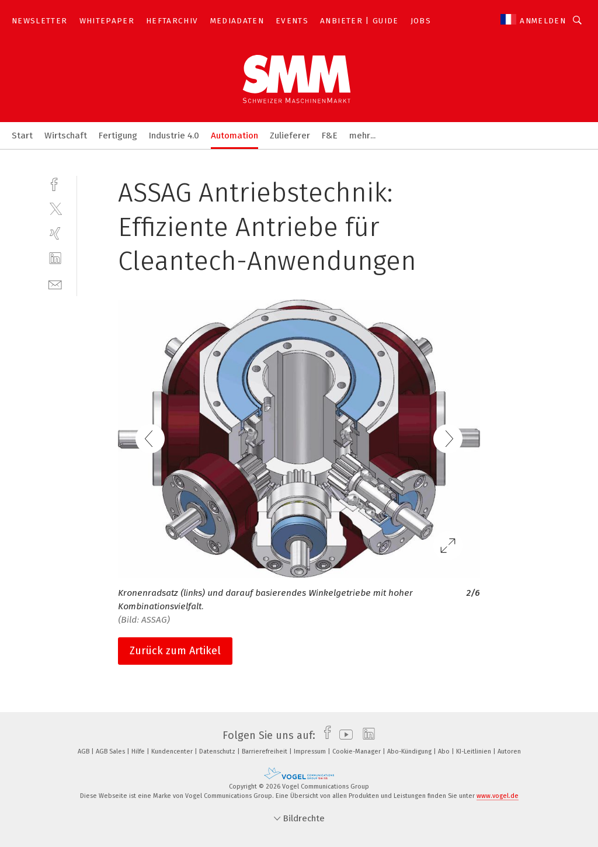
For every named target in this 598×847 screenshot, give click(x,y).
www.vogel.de (498, 796)
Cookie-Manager (357, 751)
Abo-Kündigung (410, 751)
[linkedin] (55, 258)
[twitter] (55, 208)
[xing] (55, 233)
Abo (444, 751)
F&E (330, 135)
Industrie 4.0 (174, 135)
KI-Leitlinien (474, 751)
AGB (84, 751)
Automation (234, 135)
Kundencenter (172, 751)
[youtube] (343, 735)
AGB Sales (111, 751)
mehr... (362, 135)
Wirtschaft (65, 135)
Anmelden (543, 21)
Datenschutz (218, 751)
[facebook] (55, 183)
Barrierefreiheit (265, 751)
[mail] (55, 283)
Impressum (311, 751)
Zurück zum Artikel (175, 650)
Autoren (509, 751)
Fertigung (118, 135)
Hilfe (139, 751)
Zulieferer (290, 135)
